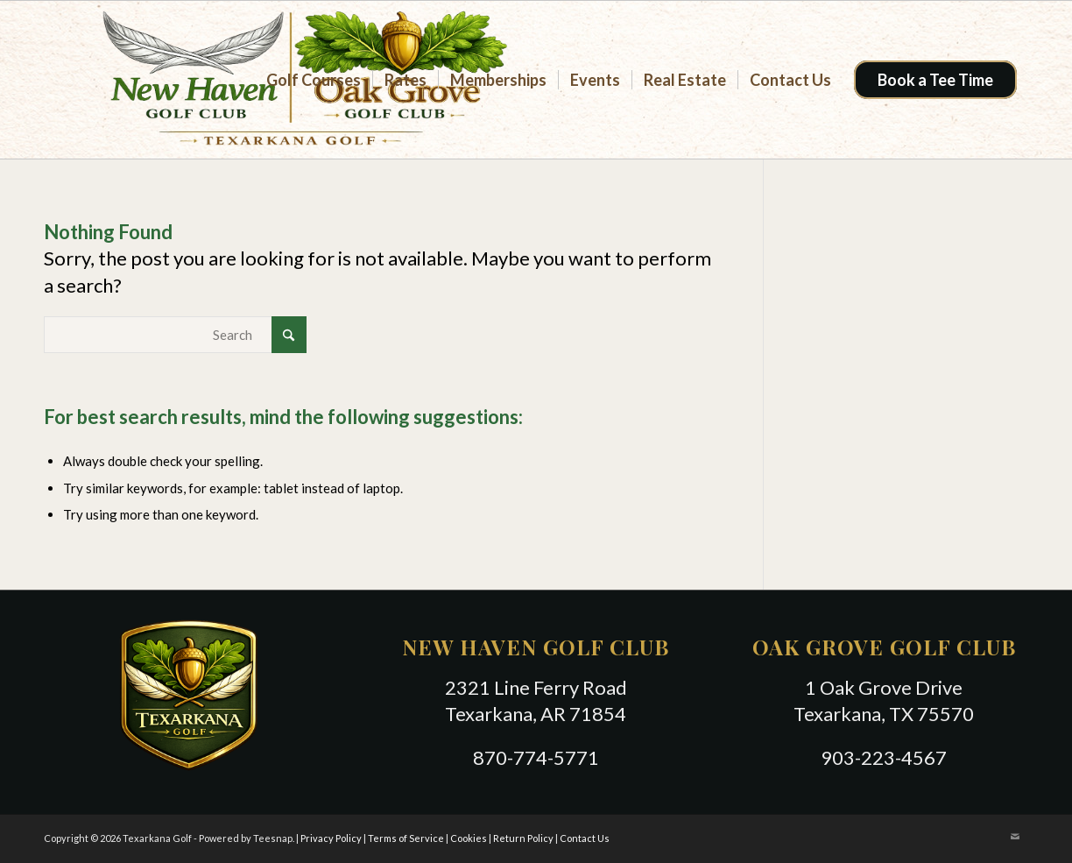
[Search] (175, 334)
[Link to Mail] (1015, 837)
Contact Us (585, 838)
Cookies (468, 838)
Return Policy (523, 838)
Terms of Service (406, 838)
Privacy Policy (331, 838)
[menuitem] (313, 80)
